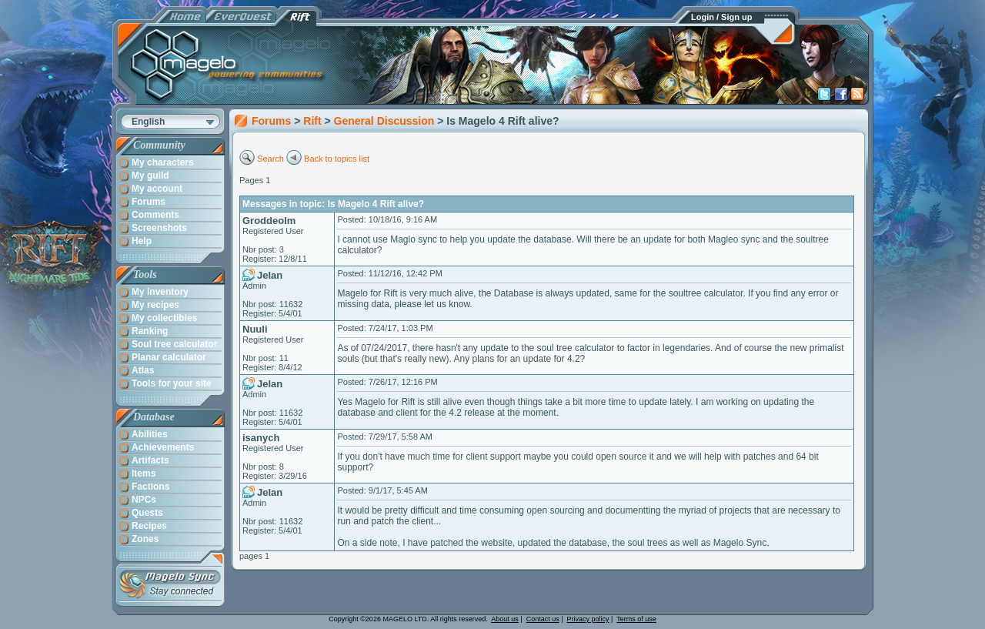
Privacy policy (588, 619)
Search (270, 158)
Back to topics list (336, 158)
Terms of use (636, 619)
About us (505, 619)
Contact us (542, 619)
